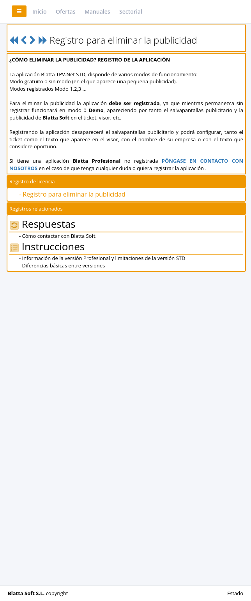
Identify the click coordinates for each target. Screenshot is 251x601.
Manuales (97, 11)
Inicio (39, 11)
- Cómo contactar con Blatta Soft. (58, 235)
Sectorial (130, 11)
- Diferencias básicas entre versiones (62, 265)
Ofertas (66, 11)
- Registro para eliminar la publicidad (72, 194)
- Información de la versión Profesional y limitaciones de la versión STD (102, 258)
